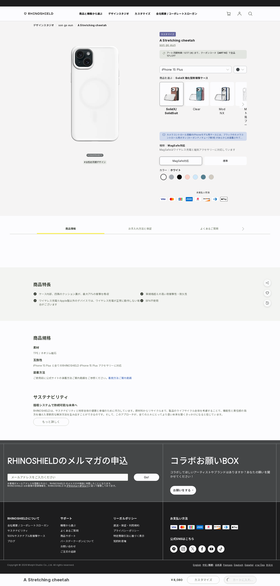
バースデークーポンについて (77, 541)
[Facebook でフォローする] (202, 549)
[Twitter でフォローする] (192, 549)
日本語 (218, 565)
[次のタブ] (243, 229)
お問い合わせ (68, 546)
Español (249, 565)
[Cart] (228, 14)
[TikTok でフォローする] (220, 549)
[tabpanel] (140, 337)
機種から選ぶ (68, 525)
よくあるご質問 (69, 530)
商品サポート (68, 535)
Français (228, 565)
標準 (225, 160)
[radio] (163, 177)
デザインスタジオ (118, 13)
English (197, 565)
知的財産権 (119, 541)
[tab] (70, 228)
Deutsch (238, 565)
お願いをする (183, 490)
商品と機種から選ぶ (91, 13)
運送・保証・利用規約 (126, 525)
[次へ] (243, 104)
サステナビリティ (17, 530)
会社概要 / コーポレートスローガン (176, 13)
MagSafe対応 (181, 160)
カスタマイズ (142, 13)
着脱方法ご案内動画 (120, 378)
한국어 (269, 565)
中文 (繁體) (208, 565)
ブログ (11, 541)
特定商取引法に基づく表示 (129, 535)
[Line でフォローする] (173, 549)
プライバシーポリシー (77, 485)
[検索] (250, 14)
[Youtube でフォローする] (211, 549)
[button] (240, 69)
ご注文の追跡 (68, 551)
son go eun (168, 45)
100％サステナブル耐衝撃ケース (26, 535)
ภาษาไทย (260, 565)
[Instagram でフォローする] (183, 549)
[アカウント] (239, 14)
